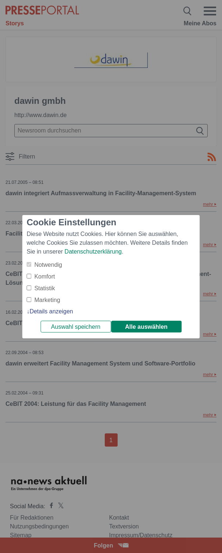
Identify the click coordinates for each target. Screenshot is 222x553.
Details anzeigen (51, 311)
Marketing (47, 300)
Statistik (44, 288)
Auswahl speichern (75, 327)
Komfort (44, 276)
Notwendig (48, 265)
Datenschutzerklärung (93, 251)
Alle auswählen (146, 327)
